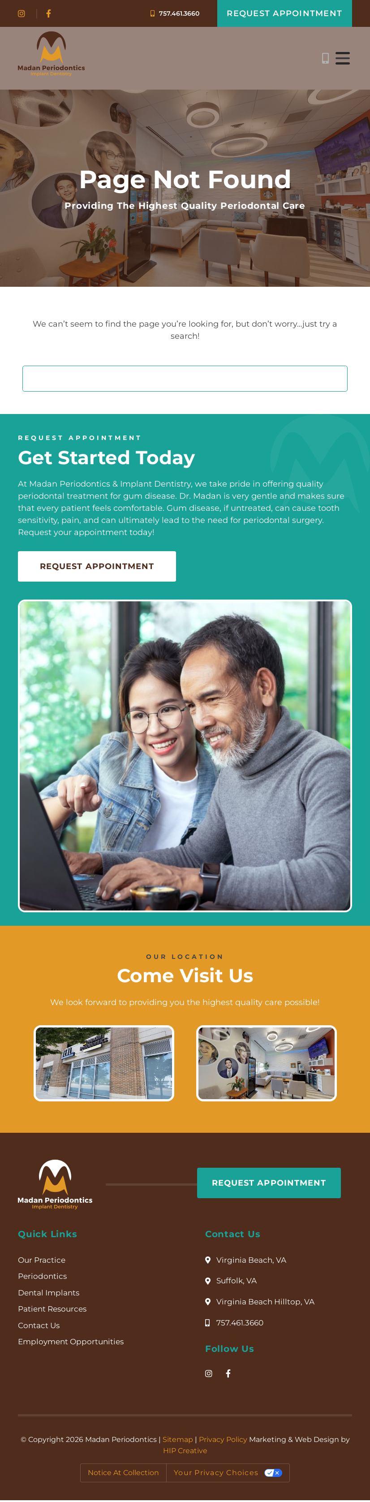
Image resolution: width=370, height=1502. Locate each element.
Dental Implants (50, 1295)
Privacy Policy (223, 1442)
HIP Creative (185, 1453)
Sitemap (178, 1442)
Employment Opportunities (73, 1345)
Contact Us (40, 1328)
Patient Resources (54, 1311)
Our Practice (43, 1262)
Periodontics (43, 1278)
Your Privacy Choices (216, 1474)
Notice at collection (123, 1474)
